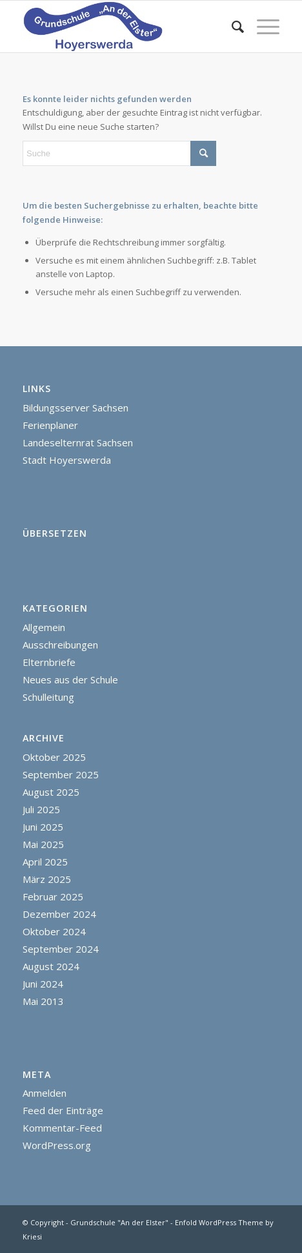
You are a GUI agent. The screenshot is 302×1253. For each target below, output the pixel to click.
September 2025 (61, 774)
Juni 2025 (43, 826)
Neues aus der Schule (70, 679)
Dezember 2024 (59, 913)
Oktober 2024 (54, 931)
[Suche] (231, 26)
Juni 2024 (43, 983)
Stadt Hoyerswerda (67, 459)
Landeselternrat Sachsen (78, 442)
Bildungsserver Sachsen (75, 407)
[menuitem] (231, 26)
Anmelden (44, 1092)
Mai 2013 (43, 1001)
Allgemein (44, 627)
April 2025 (45, 861)
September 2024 (61, 948)
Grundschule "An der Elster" (119, 1222)
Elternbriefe (49, 662)
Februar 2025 (53, 896)
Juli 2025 (41, 809)
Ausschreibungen (60, 644)
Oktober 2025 (54, 757)
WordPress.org (57, 1145)
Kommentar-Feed (62, 1127)
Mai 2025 (43, 844)
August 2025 (51, 791)
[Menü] (261, 26)
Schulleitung (48, 696)
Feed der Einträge (63, 1110)
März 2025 (47, 879)
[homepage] (125, 26)
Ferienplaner (50, 425)
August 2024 (51, 966)
